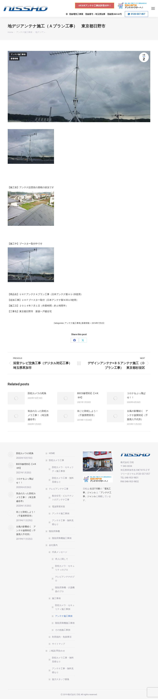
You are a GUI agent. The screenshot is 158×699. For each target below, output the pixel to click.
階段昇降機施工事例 (61, 538)
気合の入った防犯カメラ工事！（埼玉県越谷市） (38, 415)
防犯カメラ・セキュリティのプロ (65, 568)
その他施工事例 (62, 630)
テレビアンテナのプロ (65, 578)
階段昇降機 (53, 531)
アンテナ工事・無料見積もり (63, 522)
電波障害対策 (58, 506)
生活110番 (94, 488)
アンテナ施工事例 (18, 54)
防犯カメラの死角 (37, 393)
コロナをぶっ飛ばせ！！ (136, 395)
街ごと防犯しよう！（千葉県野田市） (87, 413)
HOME (52, 453)
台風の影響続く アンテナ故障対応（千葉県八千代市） (137, 415)
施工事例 (55, 598)
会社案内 (52, 545)
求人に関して (61, 559)
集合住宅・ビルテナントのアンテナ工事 (63, 497)
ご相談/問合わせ (55, 650)
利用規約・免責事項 (61, 637)
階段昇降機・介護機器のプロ (65, 589)
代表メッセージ (58, 552)
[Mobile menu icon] (153, 8)
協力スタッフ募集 (60, 679)
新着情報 (14, 59)
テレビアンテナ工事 (57, 489)
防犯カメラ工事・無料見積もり (63, 480)
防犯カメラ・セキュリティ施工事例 (63, 469)
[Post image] (16, 398)
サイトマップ (58, 644)
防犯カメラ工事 (55, 460)
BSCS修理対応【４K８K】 (87, 395)
